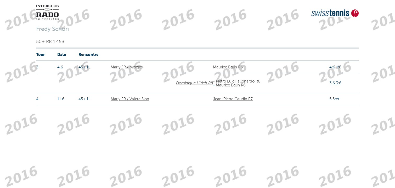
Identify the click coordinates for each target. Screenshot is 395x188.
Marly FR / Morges (127, 67)
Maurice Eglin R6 (228, 67)
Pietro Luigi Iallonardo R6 (238, 81)
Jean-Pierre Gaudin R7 (233, 99)
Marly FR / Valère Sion (130, 99)
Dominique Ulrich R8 (194, 83)
